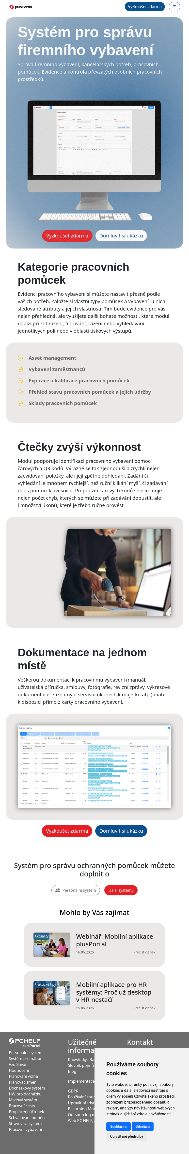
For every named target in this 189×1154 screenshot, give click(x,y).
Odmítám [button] (143, 1126)
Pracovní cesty (22, 1105)
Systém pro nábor (25, 1058)
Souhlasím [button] (118, 1126)
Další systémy (120, 890)
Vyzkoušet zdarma (145, 6)
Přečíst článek (144, 952)
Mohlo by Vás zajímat (94, 912)
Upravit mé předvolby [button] (126, 1136)
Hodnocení (19, 1070)
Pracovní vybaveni (25, 1129)
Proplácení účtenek (26, 1111)
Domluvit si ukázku (121, 235)
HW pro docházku (25, 1094)
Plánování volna (23, 1076)
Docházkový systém (27, 1088)
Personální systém (75, 890)
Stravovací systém (25, 1123)
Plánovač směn (23, 1082)
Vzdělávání (19, 1064)
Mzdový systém (23, 1100)
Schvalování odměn (27, 1117)
